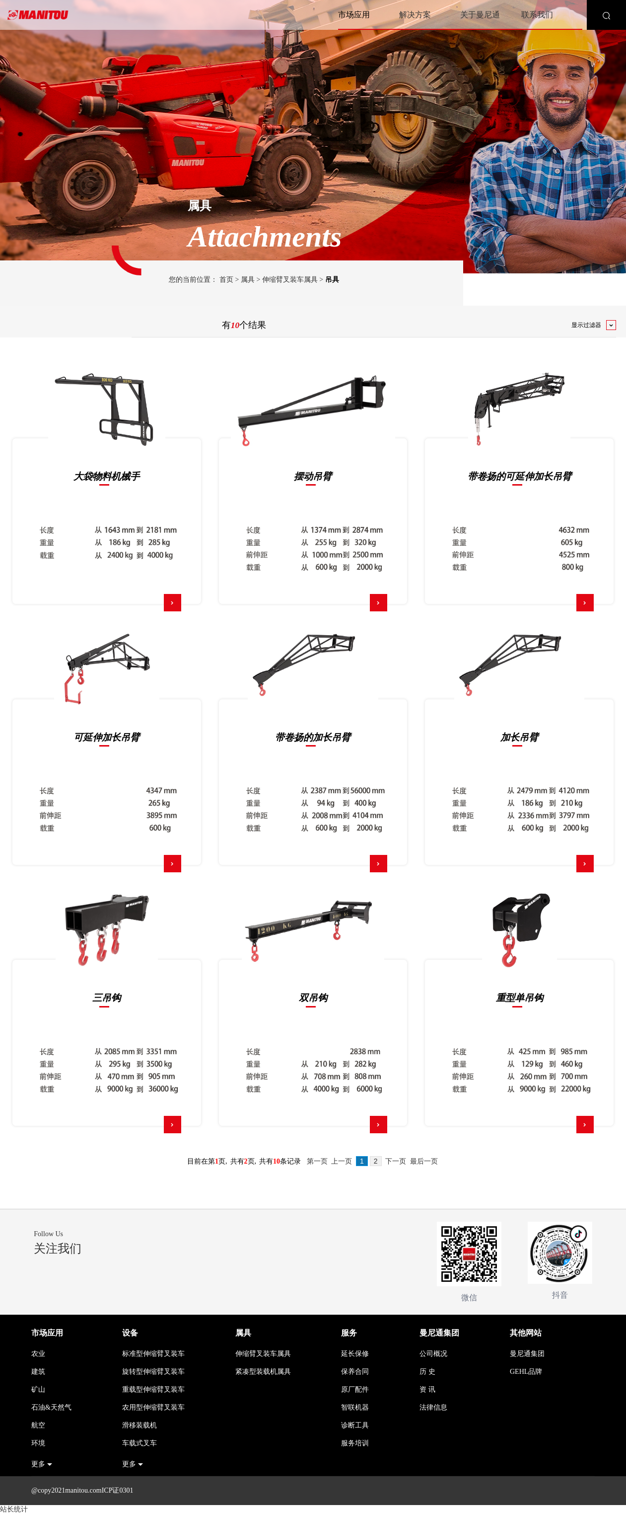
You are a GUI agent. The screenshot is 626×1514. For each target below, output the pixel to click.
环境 (38, 1443)
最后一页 (424, 1161)
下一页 (395, 1161)
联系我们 (537, 14)
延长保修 (355, 1353)
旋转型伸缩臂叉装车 (153, 1371)
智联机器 (355, 1407)
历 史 (427, 1371)
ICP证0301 (118, 1490)
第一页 (317, 1161)
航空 (38, 1425)
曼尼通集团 (439, 1333)
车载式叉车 (139, 1443)
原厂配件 (355, 1389)
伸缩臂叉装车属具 (290, 279)
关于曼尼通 (480, 14)
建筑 (38, 1371)
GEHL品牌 (526, 1371)
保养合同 (355, 1371)
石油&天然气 (51, 1407)
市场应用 (354, 14)
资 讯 (427, 1389)
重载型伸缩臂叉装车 (153, 1389)
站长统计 (14, 1509)
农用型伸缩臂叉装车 (153, 1407)
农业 (38, 1353)
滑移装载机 (139, 1425)
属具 (248, 279)
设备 (130, 1333)
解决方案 (415, 14)
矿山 (38, 1389)
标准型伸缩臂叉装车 (153, 1353)
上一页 (341, 1161)
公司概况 (433, 1353)
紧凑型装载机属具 (263, 1371)
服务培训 (355, 1443)
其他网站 (526, 1333)
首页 (226, 279)
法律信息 (433, 1407)
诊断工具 (355, 1425)
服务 (349, 1333)
